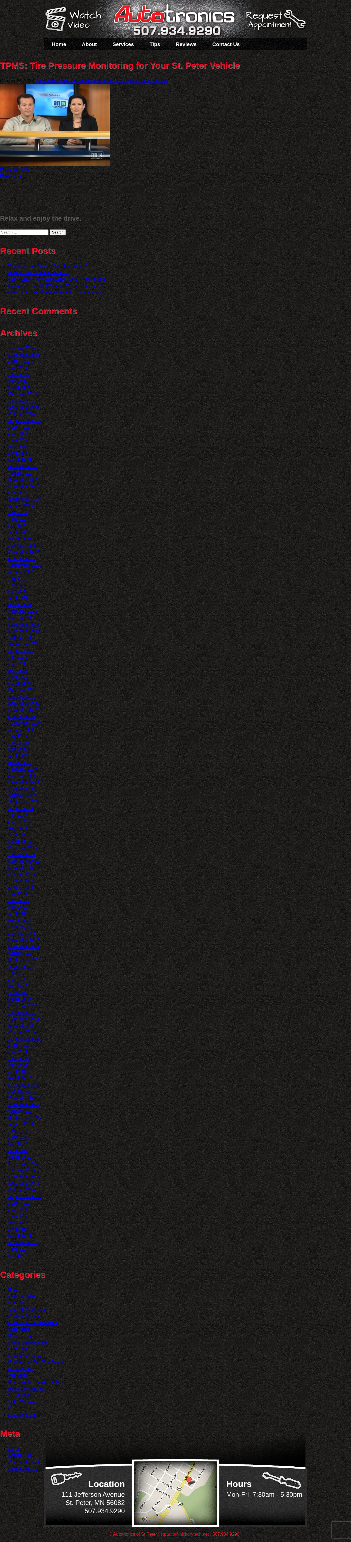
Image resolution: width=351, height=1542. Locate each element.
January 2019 (21, 854)
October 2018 (21, 874)
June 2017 (18, 979)
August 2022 (20, 571)
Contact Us (226, 44)
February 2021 (22, 690)
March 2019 (20, 841)
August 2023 (20, 506)
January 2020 (21, 775)
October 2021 (21, 637)
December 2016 (23, 1019)
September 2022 (24, 565)
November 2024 (23, 407)
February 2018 (22, 927)
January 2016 (21, 1091)
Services (123, 44)
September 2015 (24, 1117)
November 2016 (23, 1025)
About (89, 44)
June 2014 (18, 1216)
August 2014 (20, 1203)
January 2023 (21, 545)
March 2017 (20, 999)
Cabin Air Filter (22, 1296)
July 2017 (17, 973)
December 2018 (23, 861)
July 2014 (17, 1209)
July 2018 (17, 894)
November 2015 (23, 1104)
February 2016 (22, 1084)
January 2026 (21, 348)
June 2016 (18, 1058)
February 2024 (22, 466)
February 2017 (22, 1006)
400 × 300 (45, 80)
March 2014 (20, 1236)
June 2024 (18, 440)
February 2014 (22, 1242)
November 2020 (23, 710)
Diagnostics (19, 1335)
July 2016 (17, 1052)
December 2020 (23, 703)
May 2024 (17, 446)
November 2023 (23, 486)
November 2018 (23, 867)
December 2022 (23, 552)
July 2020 (17, 736)
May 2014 (17, 1223)
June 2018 (18, 900)
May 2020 (17, 749)
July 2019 (17, 815)
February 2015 (22, 1163)
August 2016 (20, 1045)
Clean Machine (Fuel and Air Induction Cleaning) (55, 292)
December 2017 (23, 940)
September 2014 (24, 1196)
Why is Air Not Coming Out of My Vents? (47, 266)
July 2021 (17, 657)
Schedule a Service (275, 23)
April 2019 (18, 835)
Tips (154, 44)
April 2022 (18, 598)
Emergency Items (25, 1355)
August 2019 (20, 808)
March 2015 (20, 1157)
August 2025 (20, 361)
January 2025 (21, 400)
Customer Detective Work (33, 1322)
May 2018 (17, 907)
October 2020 (21, 716)
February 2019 (22, 848)
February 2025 (22, 394)
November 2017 (23, 946)
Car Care (17, 1303)
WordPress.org (22, 1468)
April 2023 (18, 532)
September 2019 (24, 802)
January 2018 (21, 933)
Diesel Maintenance (27, 1342)
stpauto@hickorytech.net (185, 1534)
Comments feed (23, 1462)
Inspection (18, 1375)
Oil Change (19, 1395)
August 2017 (20, 966)
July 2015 (17, 1130)
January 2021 (21, 696)
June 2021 (18, 664)
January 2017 (21, 1012)
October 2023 (21, 493)
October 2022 (21, 558)
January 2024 (21, 473)
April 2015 (18, 1150)
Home (59, 44)
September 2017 (24, 959)
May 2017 (17, 986)
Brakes (15, 1289)
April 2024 (18, 453)
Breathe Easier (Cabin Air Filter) (39, 272)
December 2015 (23, 1098)
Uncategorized (22, 1414)
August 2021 (20, 650)
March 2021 (20, 683)
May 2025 (17, 381)
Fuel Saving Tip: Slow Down (35, 1362)
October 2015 (21, 1111)
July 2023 (17, 512)
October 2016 (21, 1032)
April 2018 (18, 913)
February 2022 (22, 611)
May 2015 (17, 1144)
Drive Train (18, 1349)
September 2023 (24, 499)
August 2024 (20, 427)
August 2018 (20, 887)
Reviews (186, 44)
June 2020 (18, 742)
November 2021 (23, 631)
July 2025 (17, 368)
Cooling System (23, 1316)
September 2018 (24, 881)
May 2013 (17, 1255)
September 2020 (24, 723)
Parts (13, 1408)
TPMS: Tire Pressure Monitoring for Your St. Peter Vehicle (112, 80)
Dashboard (19, 1329)
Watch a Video (76, 20)
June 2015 (18, 1137)
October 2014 (21, 1190)
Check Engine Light (27, 1309)
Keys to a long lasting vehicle (36, 1381)
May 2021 (17, 670)
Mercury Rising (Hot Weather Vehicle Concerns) (54, 285)
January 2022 (21, 617)
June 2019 (18, 821)
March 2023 (20, 539)
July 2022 (17, 578)
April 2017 (18, 992)
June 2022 (18, 585)
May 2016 (17, 1065)
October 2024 (21, 414)
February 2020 (22, 769)
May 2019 (17, 828)
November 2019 (23, 788)
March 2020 (20, 762)
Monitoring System (26, 1388)
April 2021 (18, 677)
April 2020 (18, 756)
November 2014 (23, 1183)
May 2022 (17, 591)
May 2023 (17, 525)
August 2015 (20, 1124)
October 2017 (21, 953)
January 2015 (21, 1170)
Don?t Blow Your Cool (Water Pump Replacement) (57, 279)
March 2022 (20, 604)
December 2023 (23, 479)
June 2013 (18, 1249)
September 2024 (24, 420)
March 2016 (20, 1078)
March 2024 (20, 460)
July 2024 (17, 433)
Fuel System (20, 1368)
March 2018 (20, 920)
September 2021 (24, 644)
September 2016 (24, 1038)
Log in (14, 1448)
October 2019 (21, 795)
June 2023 (18, 519)
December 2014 (23, 1177)
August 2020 (20, 729)
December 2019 (23, 782)
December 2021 (23, 624)
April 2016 (18, 1071)
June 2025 (18, 374)
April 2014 (18, 1229)
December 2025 (23, 354)
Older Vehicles (22, 1401)
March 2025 (20, 387)
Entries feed (20, 1455)
